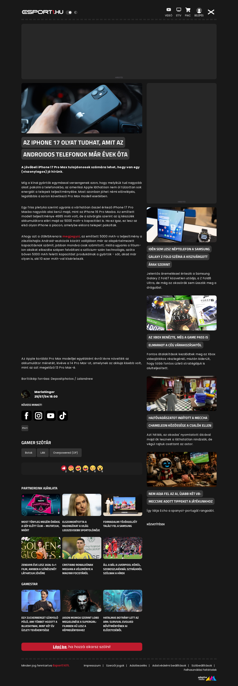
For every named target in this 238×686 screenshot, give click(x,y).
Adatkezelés (138, 665)
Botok (28, 453)
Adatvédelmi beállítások (169, 665)
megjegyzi (71, 236)
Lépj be (60, 646)
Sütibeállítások (202, 665)
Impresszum (92, 665)
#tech (25, 428)
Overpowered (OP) (65, 453)
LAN (43, 453)
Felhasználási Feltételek (200, 670)
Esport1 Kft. (61, 665)
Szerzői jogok (115, 665)
